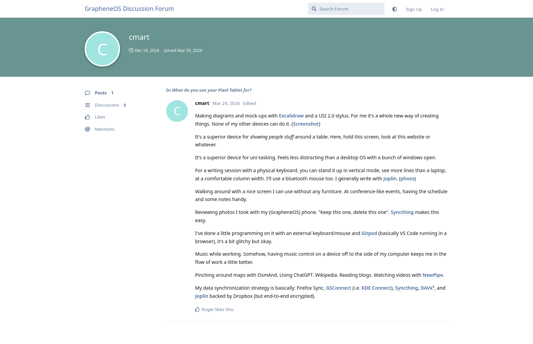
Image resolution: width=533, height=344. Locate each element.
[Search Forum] (346, 9)
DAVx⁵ (427, 288)
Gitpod (369, 233)
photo (407, 178)
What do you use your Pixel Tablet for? (212, 90)
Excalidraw (291, 115)
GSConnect (338, 288)
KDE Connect (376, 288)
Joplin (390, 178)
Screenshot (306, 124)
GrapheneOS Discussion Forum (129, 8)
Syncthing (402, 212)
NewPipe (433, 275)
